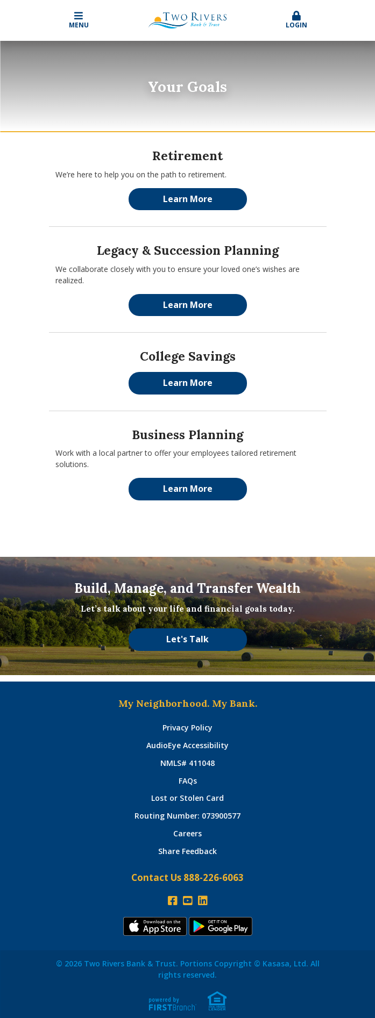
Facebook (173, 900)
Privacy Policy (187, 727)
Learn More (188, 199)
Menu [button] (79, 20)
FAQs (188, 781)
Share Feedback (187, 851)
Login (297, 20)
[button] (296, 20)
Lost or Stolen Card (187, 798)
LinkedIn (203, 900)
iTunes (155, 926)
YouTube (188, 900)
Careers (187, 833)
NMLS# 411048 (187, 763)
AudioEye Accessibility (187, 745)
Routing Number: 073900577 (187, 816)
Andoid (220, 926)
